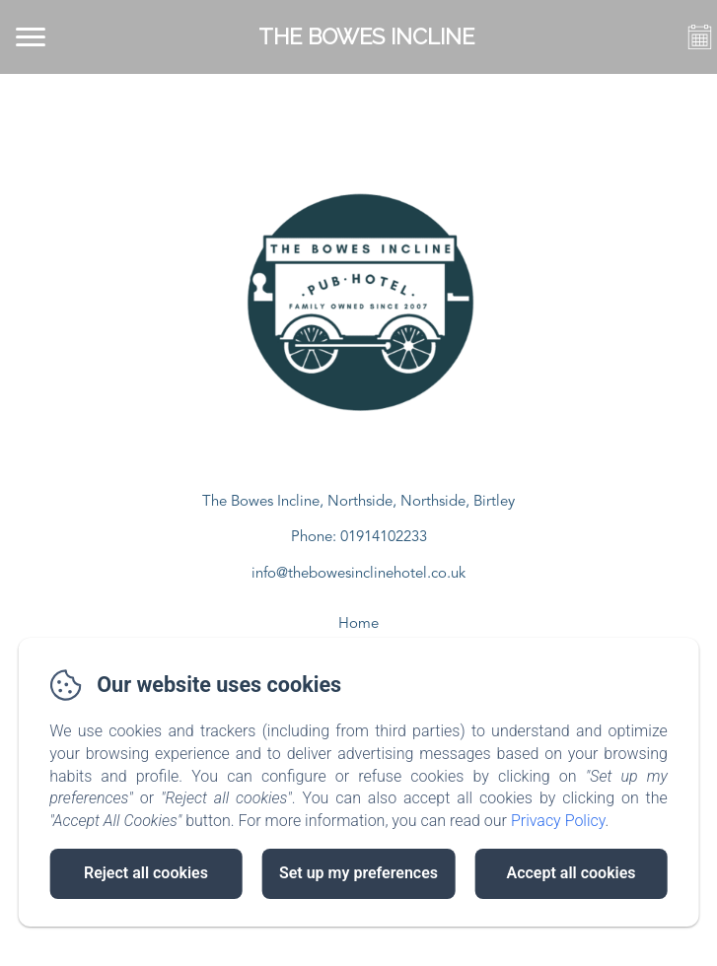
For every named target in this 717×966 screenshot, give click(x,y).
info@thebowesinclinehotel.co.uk (358, 574)
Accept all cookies (570, 872)
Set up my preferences (358, 872)
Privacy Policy (558, 820)
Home (358, 624)
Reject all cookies (146, 872)
